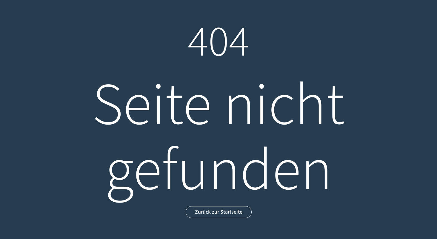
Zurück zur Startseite (218, 212)
